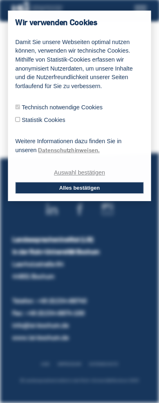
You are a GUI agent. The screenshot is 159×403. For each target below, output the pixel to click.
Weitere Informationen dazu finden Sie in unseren (68, 146)
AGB (45, 364)
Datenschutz (103, 364)
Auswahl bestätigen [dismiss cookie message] (79, 173)
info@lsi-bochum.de (40, 325)
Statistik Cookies (43, 120)
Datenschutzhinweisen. (68, 150)
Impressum (69, 364)
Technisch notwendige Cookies (62, 107)
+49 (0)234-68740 (61, 301)
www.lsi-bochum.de (40, 337)
